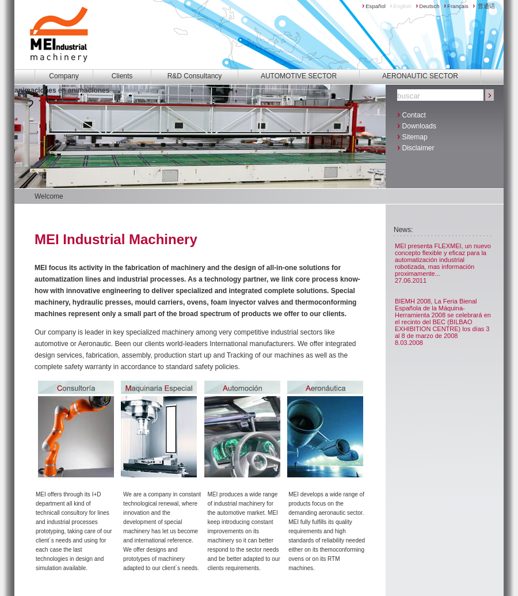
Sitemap (412, 136)
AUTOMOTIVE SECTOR (299, 76)
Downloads (416, 125)
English (401, 6)
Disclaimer (416, 147)
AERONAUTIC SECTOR (420, 76)
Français (456, 6)
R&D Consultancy (194, 76)
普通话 (484, 6)
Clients (122, 76)
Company (63, 76)
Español (374, 6)
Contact (411, 114)
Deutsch (427, 6)
